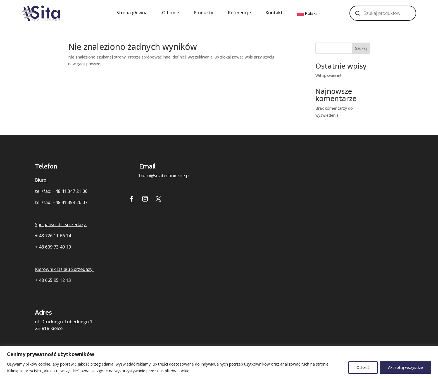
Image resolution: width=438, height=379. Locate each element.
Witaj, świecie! (328, 75)
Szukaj (361, 48)
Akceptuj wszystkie (405, 367)
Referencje (239, 13)
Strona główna (131, 13)
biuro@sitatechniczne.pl (164, 175)
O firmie (170, 13)
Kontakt (274, 13)
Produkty (203, 13)
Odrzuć (363, 367)
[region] (219, 362)
